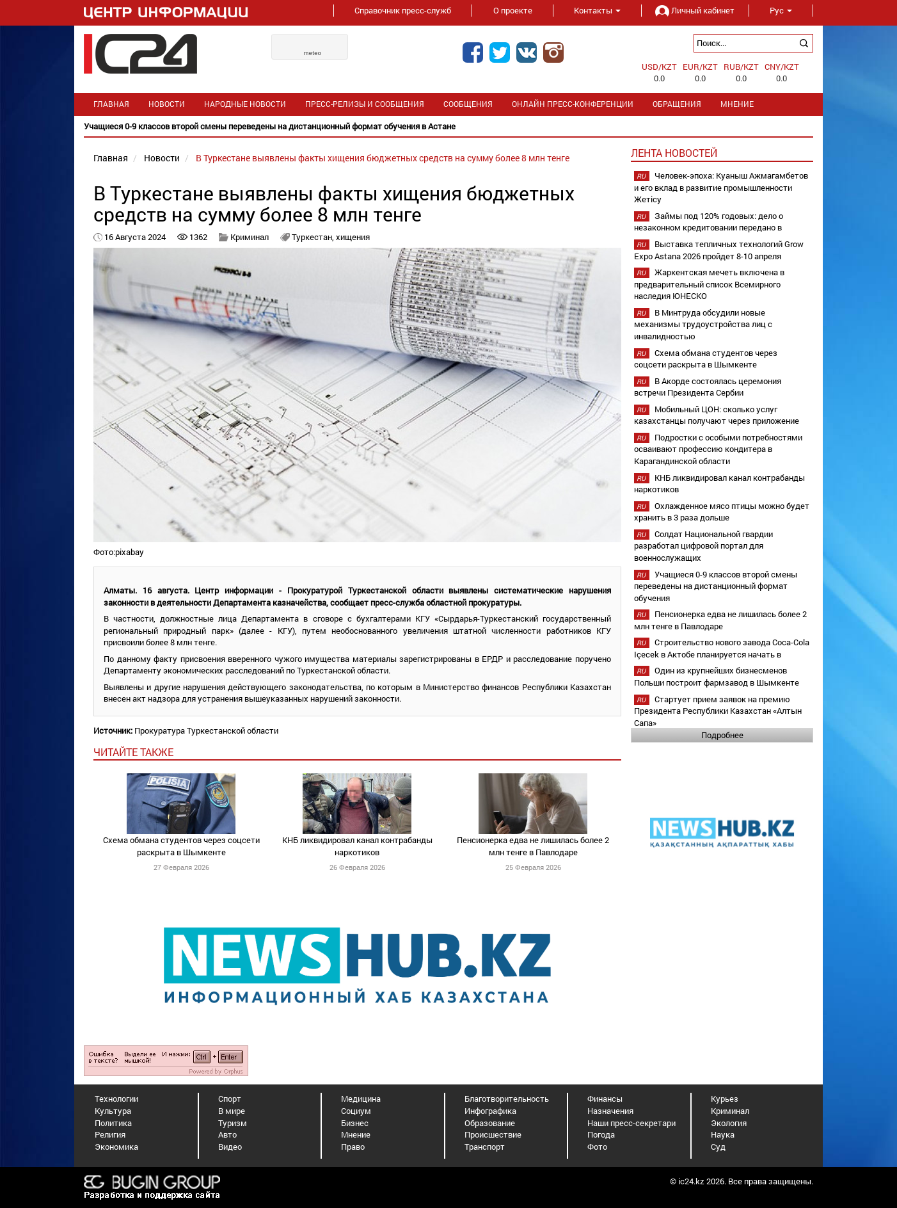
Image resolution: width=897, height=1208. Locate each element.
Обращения (677, 104)
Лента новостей (674, 152)
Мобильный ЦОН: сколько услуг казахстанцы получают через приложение (716, 415)
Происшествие (492, 1134)
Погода (601, 1134)
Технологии (116, 1098)
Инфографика (490, 1110)
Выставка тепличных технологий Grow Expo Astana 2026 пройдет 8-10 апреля (719, 250)
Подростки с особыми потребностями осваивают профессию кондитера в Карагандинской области (718, 449)
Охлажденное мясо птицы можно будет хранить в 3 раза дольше (721, 512)
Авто (227, 1134)
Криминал (249, 237)
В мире (231, 1110)
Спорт (229, 1098)
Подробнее (722, 735)
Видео (230, 1146)
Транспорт (484, 1146)
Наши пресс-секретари (631, 1123)
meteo (313, 53)
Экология (729, 1123)
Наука (722, 1134)
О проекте (512, 10)
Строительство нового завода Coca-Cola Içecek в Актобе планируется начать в (721, 648)
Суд (718, 1146)
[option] (448, 126)
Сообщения (468, 104)
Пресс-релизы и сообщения (364, 104)
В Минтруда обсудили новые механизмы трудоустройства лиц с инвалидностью (703, 324)
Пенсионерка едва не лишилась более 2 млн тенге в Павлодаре (533, 846)
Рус (781, 10)
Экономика (116, 1146)
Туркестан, (314, 237)
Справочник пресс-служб (402, 10)
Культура (113, 1110)
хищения (353, 237)
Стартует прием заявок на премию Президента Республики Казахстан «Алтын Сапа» (718, 711)
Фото (597, 1146)
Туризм (232, 1123)
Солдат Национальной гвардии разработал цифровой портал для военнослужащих (703, 545)
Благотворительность (506, 1098)
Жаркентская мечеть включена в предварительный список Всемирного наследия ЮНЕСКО (709, 284)
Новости (166, 104)
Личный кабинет (694, 10)
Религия (110, 1134)
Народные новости (245, 104)
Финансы (605, 1098)
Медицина (361, 1098)
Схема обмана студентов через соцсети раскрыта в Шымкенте (181, 846)
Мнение (737, 104)
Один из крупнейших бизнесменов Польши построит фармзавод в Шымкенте (716, 676)
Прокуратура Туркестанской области (206, 730)
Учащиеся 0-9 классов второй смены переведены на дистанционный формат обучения (715, 586)
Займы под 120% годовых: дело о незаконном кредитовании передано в (708, 222)
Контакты (597, 10)
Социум (356, 1110)
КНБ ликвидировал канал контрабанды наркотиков (357, 846)
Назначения (610, 1110)
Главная (111, 104)
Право (353, 1146)
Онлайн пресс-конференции (572, 104)
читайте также (133, 752)
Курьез (724, 1098)
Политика (113, 1123)
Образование (489, 1123)
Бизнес (355, 1123)
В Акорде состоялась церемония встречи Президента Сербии (707, 387)
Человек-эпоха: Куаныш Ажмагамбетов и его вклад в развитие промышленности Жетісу (721, 187)
